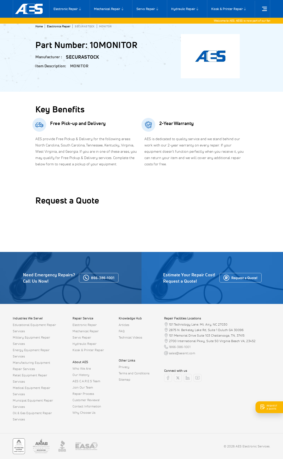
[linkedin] (188, 378)
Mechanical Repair (107, 9)
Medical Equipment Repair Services (31, 391)
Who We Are (82, 368)
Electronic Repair (65, 9)
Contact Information (87, 406)
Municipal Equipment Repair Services (33, 403)
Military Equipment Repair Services (31, 340)
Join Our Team (83, 387)
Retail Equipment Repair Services (30, 378)
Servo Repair (145, 9)
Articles (124, 325)
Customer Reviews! (86, 400)
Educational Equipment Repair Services (34, 328)
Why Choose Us (84, 412)
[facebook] (168, 378)
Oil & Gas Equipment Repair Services (32, 416)
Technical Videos (130, 337)
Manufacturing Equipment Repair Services (31, 365)
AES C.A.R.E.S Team (86, 381)
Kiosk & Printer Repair (227, 9)
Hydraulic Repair (183, 9)
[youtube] (197, 378)
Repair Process (83, 393)
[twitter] (178, 378)
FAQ (122, 331)
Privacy (124, 367)
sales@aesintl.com (182, 353)
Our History (81, 375)
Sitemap (124, 379)
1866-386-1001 (180, 347)
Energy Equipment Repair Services (31, 353)
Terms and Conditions (134, 373)
